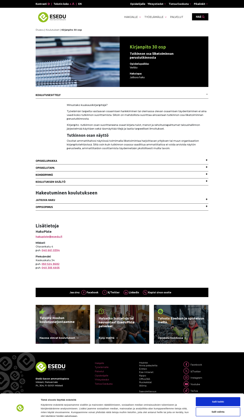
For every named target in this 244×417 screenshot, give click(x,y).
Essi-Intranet (146, 372)
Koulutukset (52, 29)
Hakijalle (132, 17)
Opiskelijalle (137, 3)
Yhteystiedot (155, 3)
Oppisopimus (44, 207)
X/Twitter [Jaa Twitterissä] (111, 292)
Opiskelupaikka (46, 160)
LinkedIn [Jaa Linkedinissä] (131, 292)
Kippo (142, 375)
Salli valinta (218, 396)
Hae (200, 16)
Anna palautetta (148, 365)
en (80, 3)
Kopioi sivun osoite (157, 292)
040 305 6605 (51, 267)
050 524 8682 (50, 264)
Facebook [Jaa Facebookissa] (89, 292)
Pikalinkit (199, 3)
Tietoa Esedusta (179, 3)
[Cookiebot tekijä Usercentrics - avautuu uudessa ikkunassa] (20, 411)
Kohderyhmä (44, 174)
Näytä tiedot (166, 411)
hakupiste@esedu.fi (49, 236)
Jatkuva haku (45, 200)
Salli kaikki (218, 386)
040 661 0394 (51, 250)
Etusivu (40, 29)
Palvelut (176, 17)
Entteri (143, 369)
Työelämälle (155, 17)
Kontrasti (43, 3)
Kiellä (218, 406)
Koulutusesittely (48, 95)
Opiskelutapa (45, 167)
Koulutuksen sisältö (51, 181)
